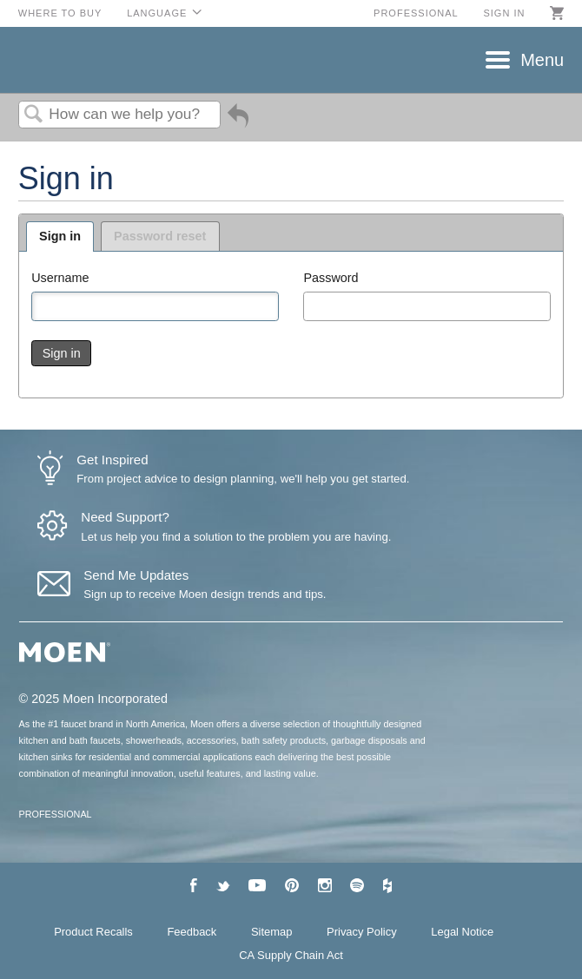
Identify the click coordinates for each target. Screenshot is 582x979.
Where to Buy (60, 13)
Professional (416, 13)
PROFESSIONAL (55, 814)
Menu (542, 59)
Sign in (504, 13)
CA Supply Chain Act (291, 955)
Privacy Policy (362, 931)
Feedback (191, 931)
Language (157, 13)
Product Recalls (93, 931)
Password (330, 278)
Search (34, 115)
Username (60, 278)
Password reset (160, 236)
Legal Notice (462, 931)
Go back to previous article (238, 121)
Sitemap (272, 931)
